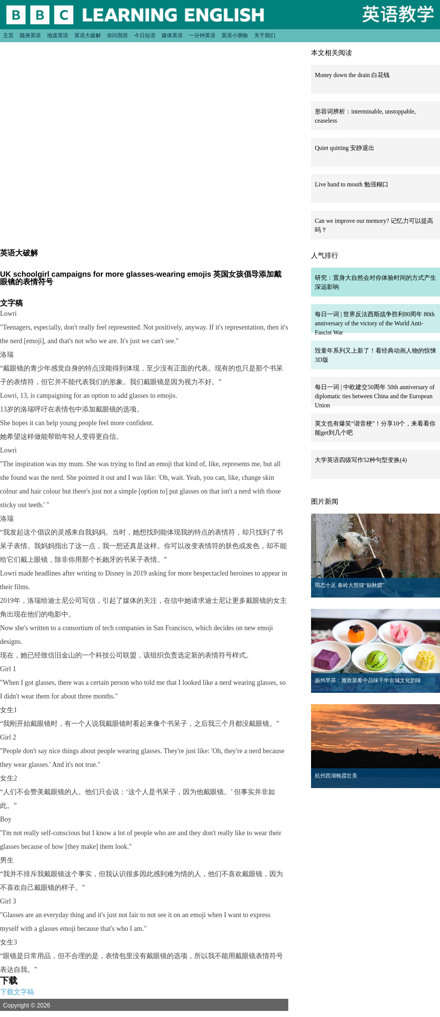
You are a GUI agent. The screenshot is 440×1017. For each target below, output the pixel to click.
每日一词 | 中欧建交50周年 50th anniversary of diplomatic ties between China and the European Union (375, 396)
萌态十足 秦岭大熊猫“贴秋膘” (350, 585)
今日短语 (145, 35)
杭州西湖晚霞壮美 (336, 776)
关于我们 (264, 35)
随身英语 (30, 35)
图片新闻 (324, 501)
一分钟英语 (202, 35)
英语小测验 (235, 35)
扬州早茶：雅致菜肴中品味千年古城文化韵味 (368, 680)
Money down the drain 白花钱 (352, 75)
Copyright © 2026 (35, 1005)
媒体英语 (172, 35)
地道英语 (57, 35)
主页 (8, 35)
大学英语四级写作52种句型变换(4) (361, 460)
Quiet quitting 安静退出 (344, 148)
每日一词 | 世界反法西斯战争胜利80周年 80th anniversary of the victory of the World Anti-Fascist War (375, 323)
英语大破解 (87, 35)
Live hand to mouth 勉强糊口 (351, 184)
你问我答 (117, 35)
